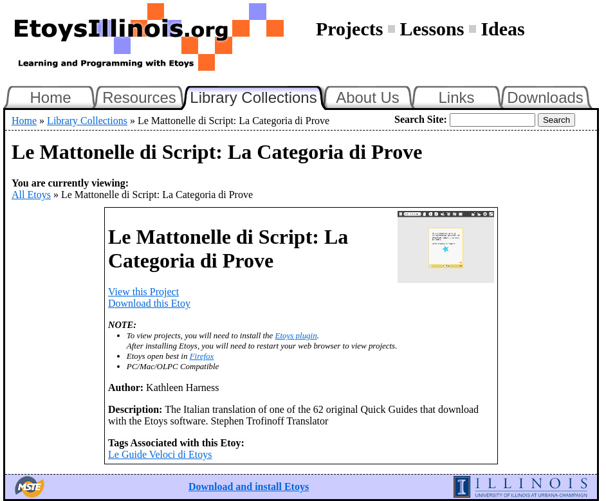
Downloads (545, 97)
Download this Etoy (149, 303)
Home (50, 97)
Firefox (202, 356)
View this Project (143, 291)
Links (456, 97)
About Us (367, 97)
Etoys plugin (296, 335)
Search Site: (420, 119)
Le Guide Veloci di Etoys (160, 454)
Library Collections (258, 96)
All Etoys (31, 194)
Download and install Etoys (248, 486)
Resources (139, 97)
